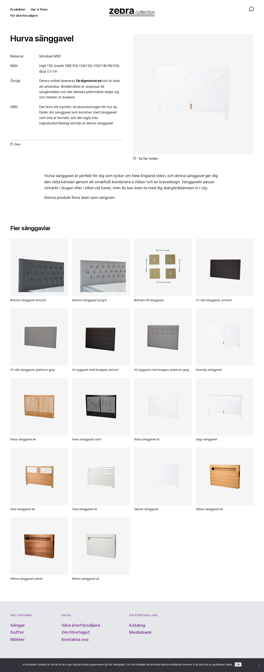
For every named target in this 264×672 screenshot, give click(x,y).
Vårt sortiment (21, 615)
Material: (17, 56)
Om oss (66, 615)
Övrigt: (15, 80)
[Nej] (259, 665)
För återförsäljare (24, 15)
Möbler (17, 639)
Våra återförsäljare (80, 625)
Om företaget (75, 632)
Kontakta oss (75, 639)
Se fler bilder (145, 158)
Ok (238, 664)
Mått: (14, 65)
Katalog (137, 625)
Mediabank (140, 632)
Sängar (17, 625)
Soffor (17, 632)
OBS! (14, 107)
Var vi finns (39, 9)
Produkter (18, 9)
